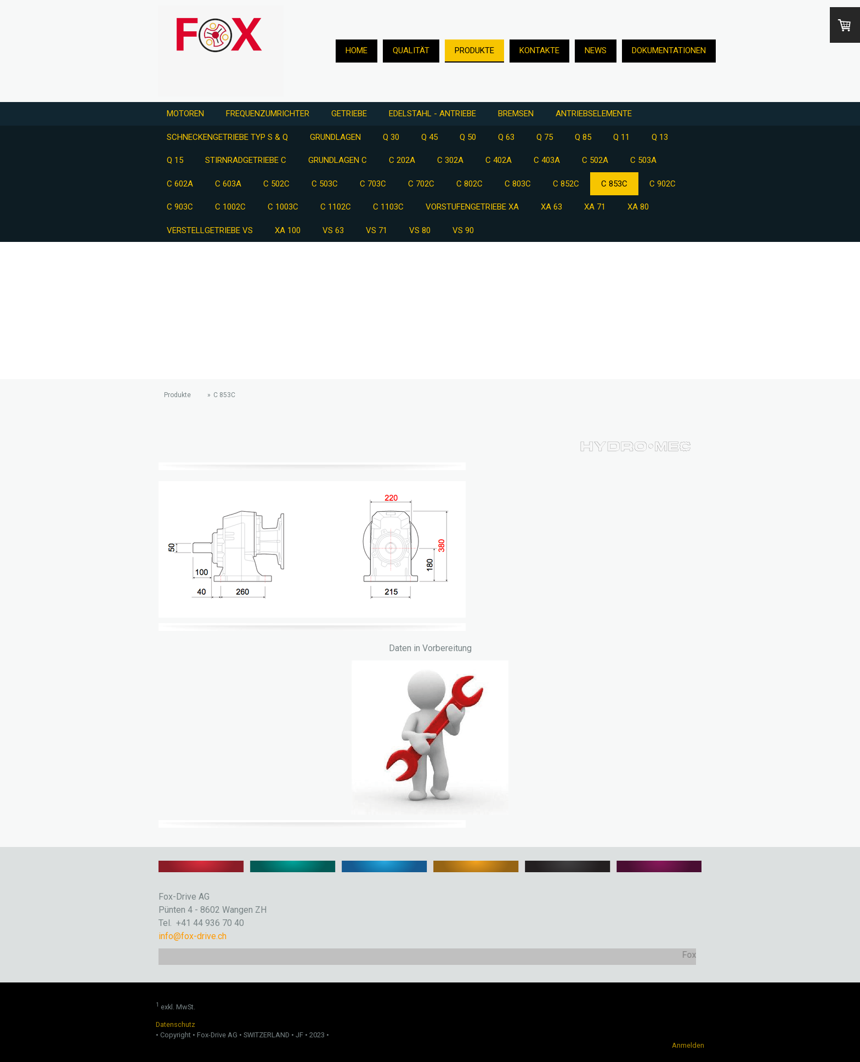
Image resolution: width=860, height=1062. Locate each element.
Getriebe (349, 113)
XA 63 (551, 207)
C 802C (469, 184)
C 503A (643, 160)
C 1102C (335, 207)
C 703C (373, 184)
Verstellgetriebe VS (210, 230)
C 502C (276, 184)
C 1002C (230, 207)
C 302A (450, 160)
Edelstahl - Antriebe (432, 113)
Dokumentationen (669, 50)
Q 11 (621, 137)
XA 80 (638, 207)
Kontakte (539, 50)
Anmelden (688, 1045)
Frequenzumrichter (267, 113)
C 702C (421, 184)
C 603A (228, 184)
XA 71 (595, 207)
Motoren (185, 113)
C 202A (402, 160)
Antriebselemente (594, 113)
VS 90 (463, 230)
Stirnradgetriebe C (245, 160)
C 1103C (388, 207)
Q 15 (175, 160)
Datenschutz (175, 1024)
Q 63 (506, 137)
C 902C (662, 184)
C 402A (498, 160)
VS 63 (333, 230)
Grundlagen (335, 137)
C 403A (547, 160)
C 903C (180, 207)
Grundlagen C (337, 160)
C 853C (614, 184)
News (596, 50)
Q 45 (429, 137)
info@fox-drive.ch (193, 936)
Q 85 (583, 137)
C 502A (595, 160)
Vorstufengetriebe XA (472, 207)
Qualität (411, 50)
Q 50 (468, 137)
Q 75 (544, 137)
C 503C (325, 184)
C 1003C (283, 207)
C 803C (518, 184)
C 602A (180, 184)
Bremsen (516, 113)
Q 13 (660, 137)
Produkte (474, 50)
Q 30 (391, 137)
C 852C (566, 184)
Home (356, 50)
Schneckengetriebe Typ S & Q (227, 137)
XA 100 (288, 230)
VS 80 (420, 230)
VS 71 (376, 230)
